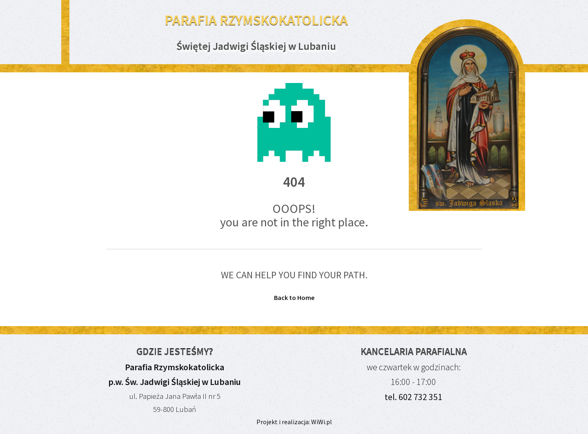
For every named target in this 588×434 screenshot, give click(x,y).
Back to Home (294, 297)
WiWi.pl (321, 422)
